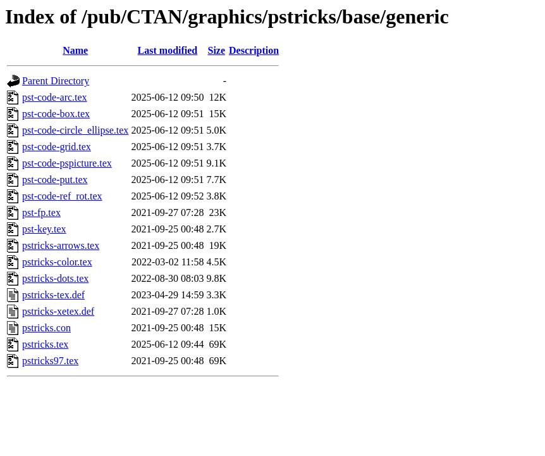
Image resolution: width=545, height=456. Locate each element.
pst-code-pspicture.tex (67, 163)
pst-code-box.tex (56, 113)
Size (216, 50)
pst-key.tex (44, 229)
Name (75, 50)
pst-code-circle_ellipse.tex (75, 130)
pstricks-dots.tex (55, 278)
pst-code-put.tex (55, 179)
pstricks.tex (45, 344)
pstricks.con (46, 327)
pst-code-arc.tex (54, 97)
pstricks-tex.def (53, 294)
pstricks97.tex (50, 360)
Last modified (168, 50)
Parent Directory (55, 80)
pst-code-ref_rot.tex (62, 196)
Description (254, 50)
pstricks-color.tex (57, 261)
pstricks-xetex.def (58, 311)
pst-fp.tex (41, 212)
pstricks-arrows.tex (60, 245)
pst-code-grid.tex (56, 146)
